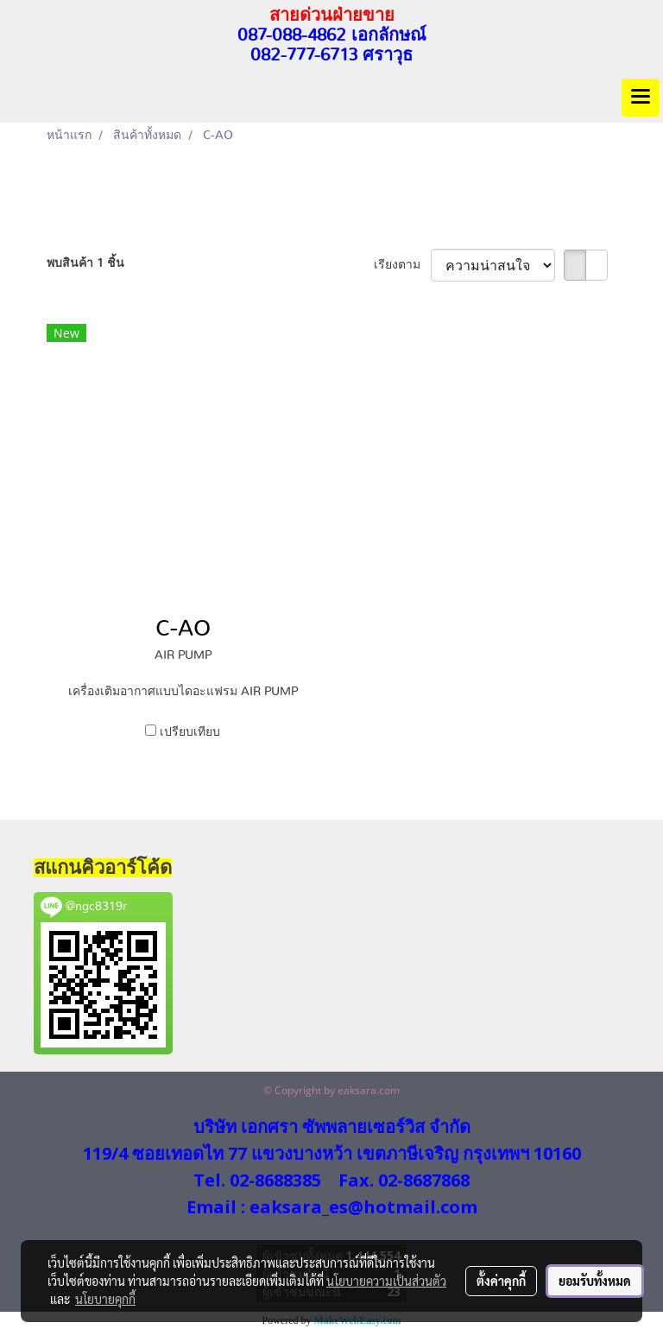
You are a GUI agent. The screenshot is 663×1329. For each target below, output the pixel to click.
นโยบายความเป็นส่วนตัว (386, 1280)
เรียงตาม (402, 265)
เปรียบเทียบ (190, 732)
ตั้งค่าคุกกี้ (501, 1280)
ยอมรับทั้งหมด (595, 1280)
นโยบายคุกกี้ (105, 1299)
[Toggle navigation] (641, 98)
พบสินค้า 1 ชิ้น (85, 263)
